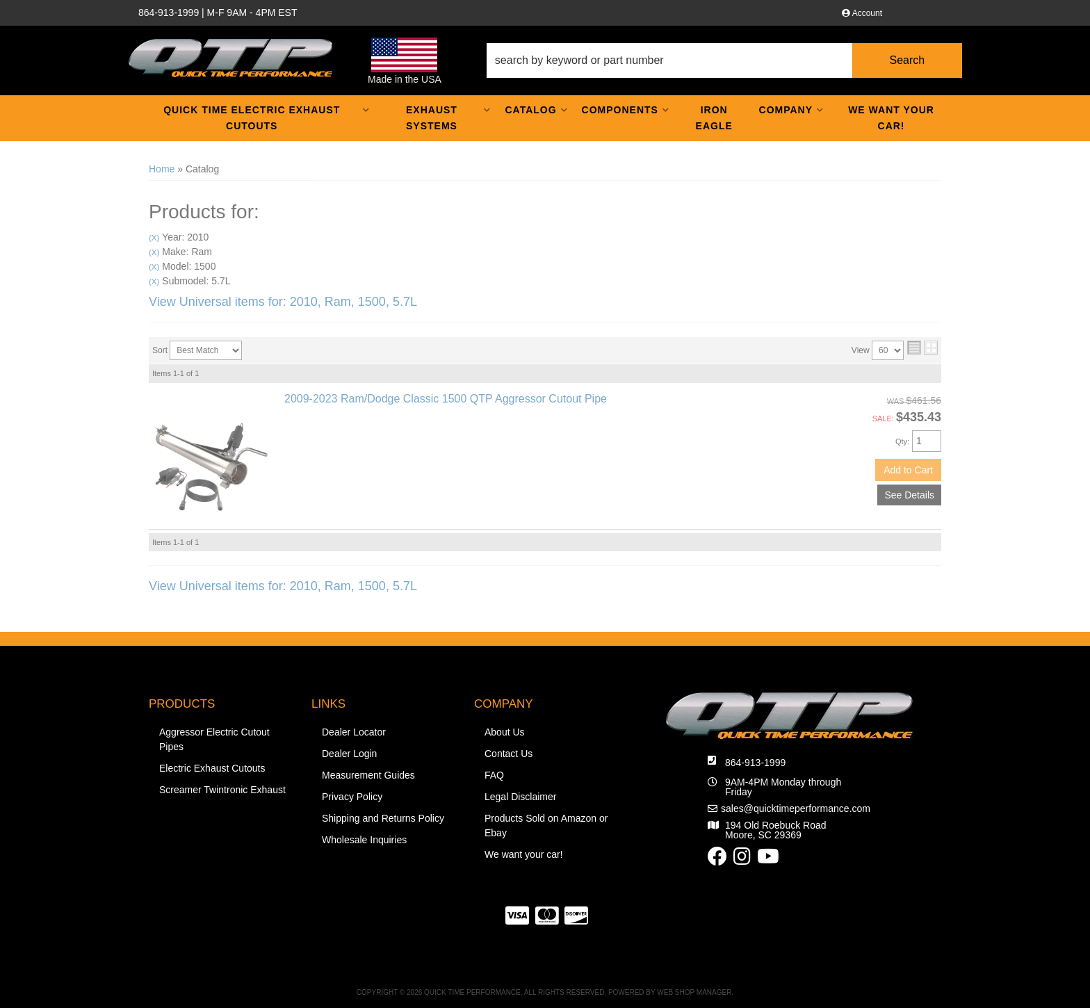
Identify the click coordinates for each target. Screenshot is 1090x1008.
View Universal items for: (283, 302)
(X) (154, 237)
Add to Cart (908, 469)
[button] (724, 60)
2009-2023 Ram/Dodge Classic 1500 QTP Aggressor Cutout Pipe (445, 399)
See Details (909, 495)
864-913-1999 (755, 762)
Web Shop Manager (694, 992)
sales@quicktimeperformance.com (795, 808)
